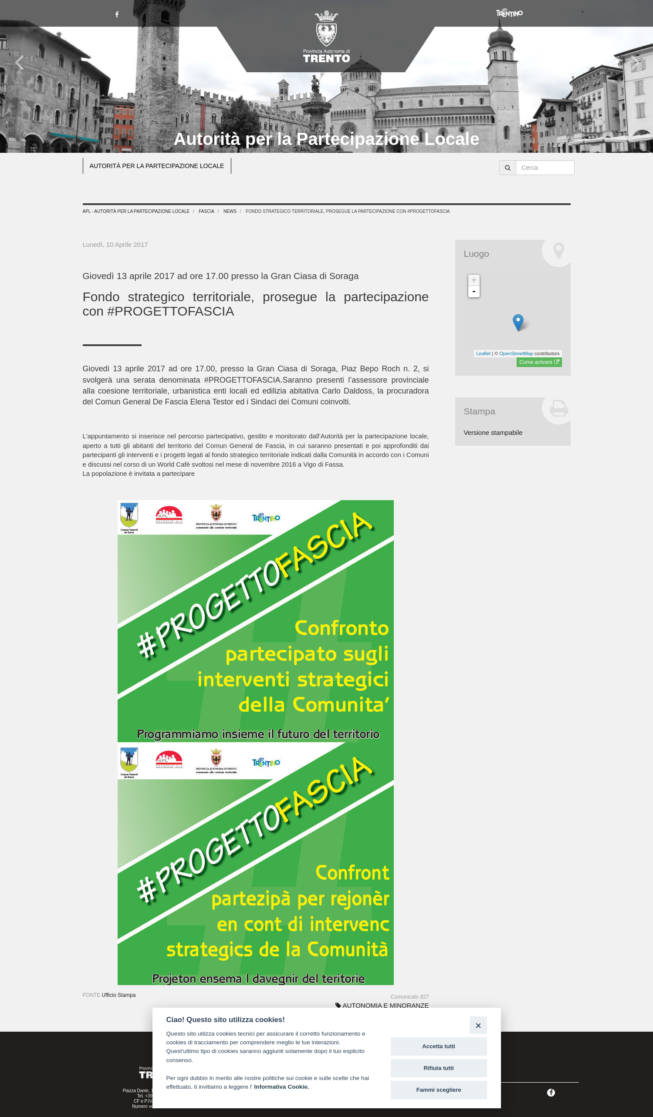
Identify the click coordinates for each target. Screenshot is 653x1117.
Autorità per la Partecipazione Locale (326, 138)
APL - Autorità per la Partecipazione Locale (136, 211)
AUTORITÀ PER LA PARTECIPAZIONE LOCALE (161, 165)
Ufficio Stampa (119, 995)
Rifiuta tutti (439, 1068)
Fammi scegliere (438, 1090)
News (230, 211)
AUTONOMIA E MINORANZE (382, 1005)
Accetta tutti (438, 1046)
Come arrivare (539, 362)
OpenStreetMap (516, 353)
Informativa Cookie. (281, 1086)
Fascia (206, 211)
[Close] (478, 1024)
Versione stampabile (493, 432)
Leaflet (483, 353)
